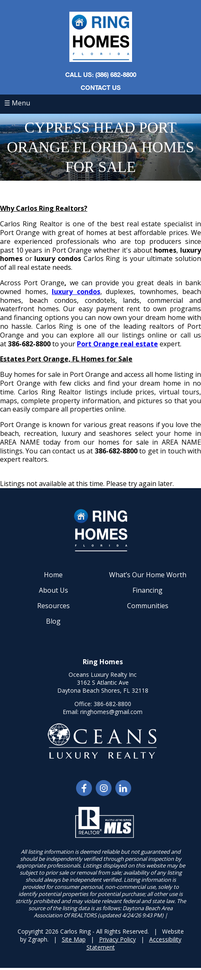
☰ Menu (17, 102)
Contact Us (101, 87)
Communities (147, 605)
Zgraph (37, 939)
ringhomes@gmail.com (111, 712)
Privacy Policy (117, 939)
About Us (53, 590)
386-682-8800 (112, 704)
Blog (53, 621)
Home (53, 574)
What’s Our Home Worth (147, 574)
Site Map (74, 939)
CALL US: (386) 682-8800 (100, 74)
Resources (53, 605)
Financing (147, 590)
